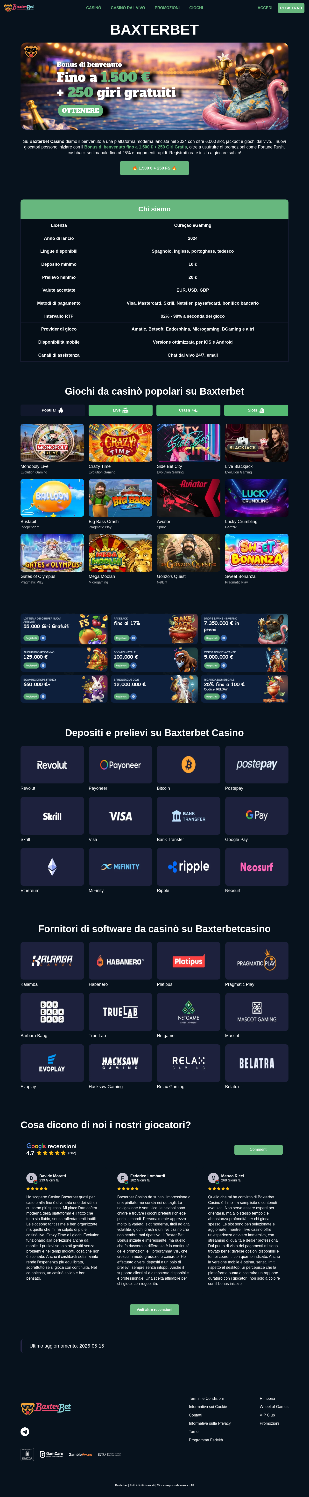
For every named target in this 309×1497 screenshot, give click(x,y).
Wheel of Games (274, 1407)
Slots (256, 410)
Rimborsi (267, 1398)
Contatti (195, 1415)
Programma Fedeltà (206, 1440)
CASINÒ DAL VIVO (128, 8)
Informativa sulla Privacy (210, 1423)
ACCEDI (265, 8)
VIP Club (267, 1415)
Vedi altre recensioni (154, 1309)
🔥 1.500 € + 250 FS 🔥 (154, 168)
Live (120, 410)
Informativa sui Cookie (208, 1407)
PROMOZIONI (167, 8)
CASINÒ (93, 8)
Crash (188, 410)
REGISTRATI (291, 8)
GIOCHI (196, 8)
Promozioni (269, 1423)
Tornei (194, 1432)
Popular (53, 410)
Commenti (258, 1149)
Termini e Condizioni (206, 1398)
